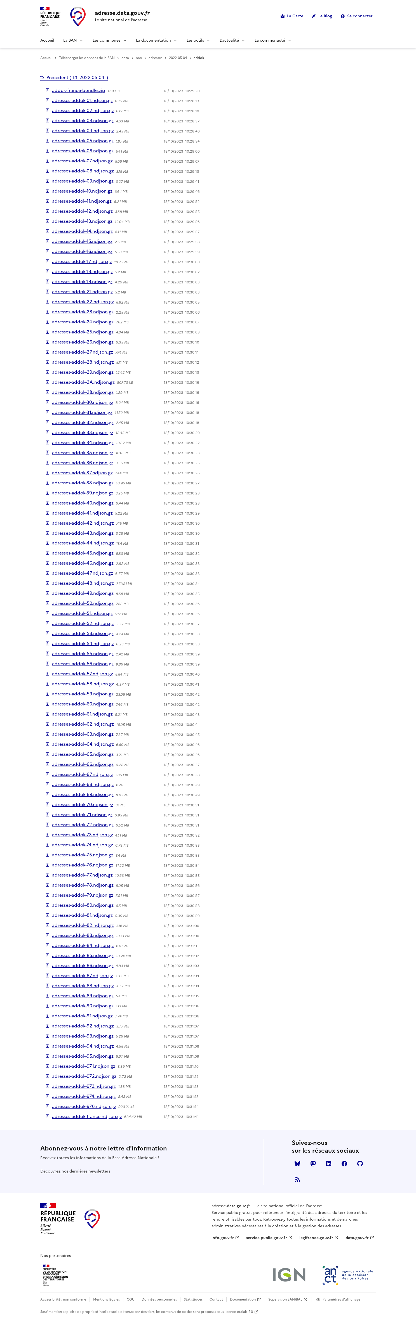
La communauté (270, 40)
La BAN (70, 40)
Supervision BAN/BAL (285, 1299)
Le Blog (325, 16)
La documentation (153, 40)
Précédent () (77, 77)
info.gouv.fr (222, 1238)
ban (139, 57)
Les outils (195, 40)
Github (360, 1163)
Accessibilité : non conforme (63, 1299)
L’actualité (229, 40)
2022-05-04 (178, 57)
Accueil (47, 40)
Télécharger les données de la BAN (87, 57)
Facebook (344, 1163)
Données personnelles (159, 1299)
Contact (216, 1299)
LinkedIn (328, 1163)
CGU (131, 1299)
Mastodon (313, 1163)
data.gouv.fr (357, 1238)
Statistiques (193, 1299)
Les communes (106, 40)
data (125, 57)
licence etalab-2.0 (239, 1311)
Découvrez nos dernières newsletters (75, 1171)
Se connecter (360, 16)
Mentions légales (106, 1299)
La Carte (295, 16)
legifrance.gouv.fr (316, 1238)
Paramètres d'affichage (341, 1299)
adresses (155, 57)
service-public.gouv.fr (266, 1238)
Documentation (243, 1299)
